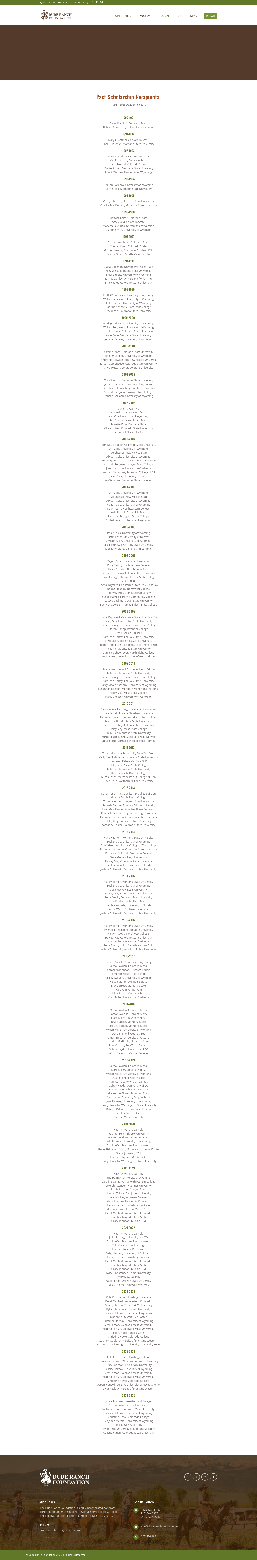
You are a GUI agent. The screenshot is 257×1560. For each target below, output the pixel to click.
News (193, 16)
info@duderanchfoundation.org (160, 1526)
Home (117, 16)
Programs (164, 16)
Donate (210, 15)
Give (180, 16)
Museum (145, 16)
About (128, 16)
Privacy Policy (48, 1537)
